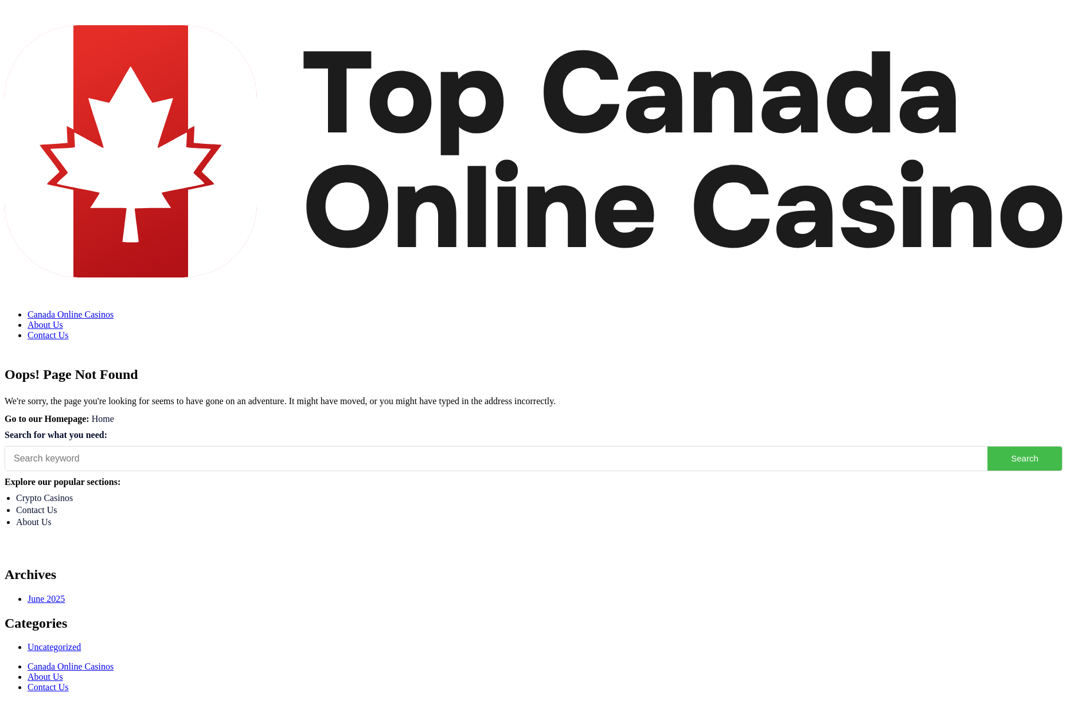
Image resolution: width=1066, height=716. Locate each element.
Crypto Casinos (44, 498)
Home (103, 419)
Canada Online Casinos (71, 314)
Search (1024, 458)
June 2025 (46, 599)
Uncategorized (54, 647)
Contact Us (48, 335)
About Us (45, 325)
